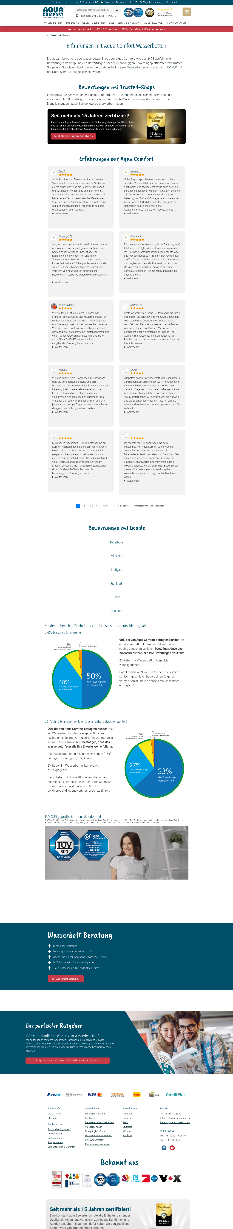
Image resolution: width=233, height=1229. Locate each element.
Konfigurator (176, 22)
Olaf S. (62, 171)
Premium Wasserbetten (97, 1144)
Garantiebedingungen (59, 1129)
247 (105, 506)
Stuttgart (127, 1126)
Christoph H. (65, 236)
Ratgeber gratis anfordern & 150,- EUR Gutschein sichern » (68, 1060)
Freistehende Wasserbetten (99, 1122)
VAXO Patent (55, 1113)
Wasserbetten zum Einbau (98, 1135)
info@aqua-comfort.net (179, 1118)
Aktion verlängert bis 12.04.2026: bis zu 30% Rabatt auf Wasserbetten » (116, 29)
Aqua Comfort (125, 58)
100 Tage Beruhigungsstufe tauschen (159, 2)
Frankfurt (127, 1135)
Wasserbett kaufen (95, 1113)
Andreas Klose (66, 305)
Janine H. (135, 171)
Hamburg (127, 1118)
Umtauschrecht (56, 1138)
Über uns (52, 1118)
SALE (111, 22)
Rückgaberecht (55, 1133)
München (127, 1131)
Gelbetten (98, 22)
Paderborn (128, 1113)
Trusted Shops (127, 95)
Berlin (125, 1122)
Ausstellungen (154, 22)
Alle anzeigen (124, 506)
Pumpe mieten (55, 1142)
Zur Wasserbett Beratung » (66, 978)
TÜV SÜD (171, 67)
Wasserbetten (53, 22)
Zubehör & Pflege (77, 22)
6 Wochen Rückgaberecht (118, 2)
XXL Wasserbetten (94, 1140)
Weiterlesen (61, 213)
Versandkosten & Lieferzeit (61, 1146)
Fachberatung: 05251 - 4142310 (98, 15)
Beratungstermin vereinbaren (175, 1122)
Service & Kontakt (129, 22)
